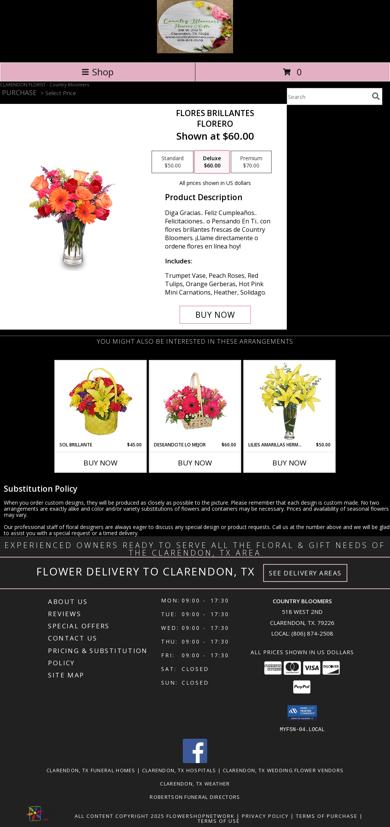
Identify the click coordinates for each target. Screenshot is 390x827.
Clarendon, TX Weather (195, 783)
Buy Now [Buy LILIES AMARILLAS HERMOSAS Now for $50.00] (289, 463)
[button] (302, 712)
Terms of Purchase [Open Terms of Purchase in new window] (327, 815)
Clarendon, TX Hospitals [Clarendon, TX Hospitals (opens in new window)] (179, 769)
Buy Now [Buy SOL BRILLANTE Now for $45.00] (100, 463)
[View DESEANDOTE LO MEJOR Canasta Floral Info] (195, 401)
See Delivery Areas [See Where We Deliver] (305, 573)
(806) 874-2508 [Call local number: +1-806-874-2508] (312, 633)
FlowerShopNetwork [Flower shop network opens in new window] (200, 815)
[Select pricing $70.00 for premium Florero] (251, 162)
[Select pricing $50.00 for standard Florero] (172, 162)
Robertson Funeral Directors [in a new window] (195, 796)
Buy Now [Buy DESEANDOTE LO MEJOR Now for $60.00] (195, 463)
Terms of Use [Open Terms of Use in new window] (219, 820)
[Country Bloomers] (195, 51)
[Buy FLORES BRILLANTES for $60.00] (215, 315)
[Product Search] (328, 96)
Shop (97, 71)
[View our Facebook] (195, 760)
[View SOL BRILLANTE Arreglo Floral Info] (101, 401)
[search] (376, 96)
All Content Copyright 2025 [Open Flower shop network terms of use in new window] (120, 815)
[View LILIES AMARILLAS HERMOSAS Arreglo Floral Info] (289, 401)
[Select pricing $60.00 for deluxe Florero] (212, 162)
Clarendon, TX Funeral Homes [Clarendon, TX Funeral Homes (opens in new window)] (91, 769)
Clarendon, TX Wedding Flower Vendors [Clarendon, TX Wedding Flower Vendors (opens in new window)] (283, 769)
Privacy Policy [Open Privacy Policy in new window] (265, 815)
